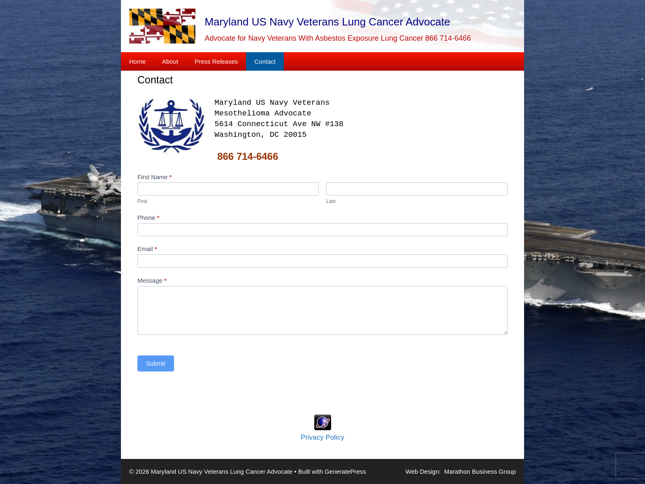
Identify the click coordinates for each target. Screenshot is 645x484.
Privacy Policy (322, 437)
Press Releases (216, 61)
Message (152, 280)
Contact (265, 61)
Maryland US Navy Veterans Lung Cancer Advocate (327, 22)
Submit (155, 363)
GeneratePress (345, 471)
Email (147, 248)
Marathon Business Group (480, 471)
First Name (154, 176)
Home (137, 61)
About (170, 61)
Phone (148, 217)
